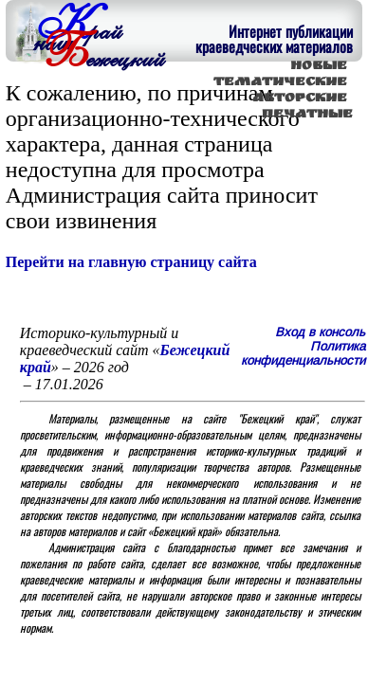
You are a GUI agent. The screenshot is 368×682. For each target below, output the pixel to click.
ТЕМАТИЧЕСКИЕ (280, 83)
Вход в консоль (320, 332)
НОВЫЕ (318, 67)
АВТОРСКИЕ (299, 99)
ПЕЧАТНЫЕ (307, 115)
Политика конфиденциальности (303, 353)
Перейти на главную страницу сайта (131, 262)
